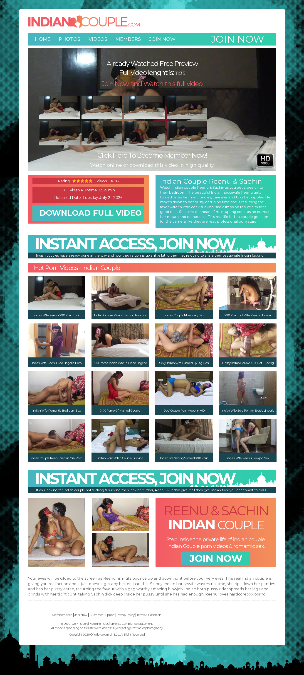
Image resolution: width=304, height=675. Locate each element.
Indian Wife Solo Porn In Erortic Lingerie (247, 410)
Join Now (162, 39)
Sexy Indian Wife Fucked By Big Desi (184, 363)
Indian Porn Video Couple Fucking (120, 458)
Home (43, 39)
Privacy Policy (171, 615)
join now (215, 558)
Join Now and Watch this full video (152, 84)
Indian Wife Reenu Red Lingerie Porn (56, 363)
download (91, 216)
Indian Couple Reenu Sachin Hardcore (120, 315)
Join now (237, 39)
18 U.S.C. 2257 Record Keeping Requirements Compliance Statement (151, 623)
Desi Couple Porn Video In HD (184, 410)
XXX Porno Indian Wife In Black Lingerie (120, 363)
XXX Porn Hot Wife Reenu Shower (247, 315)
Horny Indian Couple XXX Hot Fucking (248, 363)
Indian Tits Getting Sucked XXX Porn (184, 458)
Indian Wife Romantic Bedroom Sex (56, 410)
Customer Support (147, 615)
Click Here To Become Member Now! (152, 155)
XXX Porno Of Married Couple (120, 410)
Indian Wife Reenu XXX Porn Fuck (56, 315)
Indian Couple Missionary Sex (184, 315)
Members (128, 39)
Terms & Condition (194, 615)
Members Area (107, 615)
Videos (98, 39)
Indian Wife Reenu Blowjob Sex (247, 458)
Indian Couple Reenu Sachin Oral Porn (56, 458)
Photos (69, 39)
